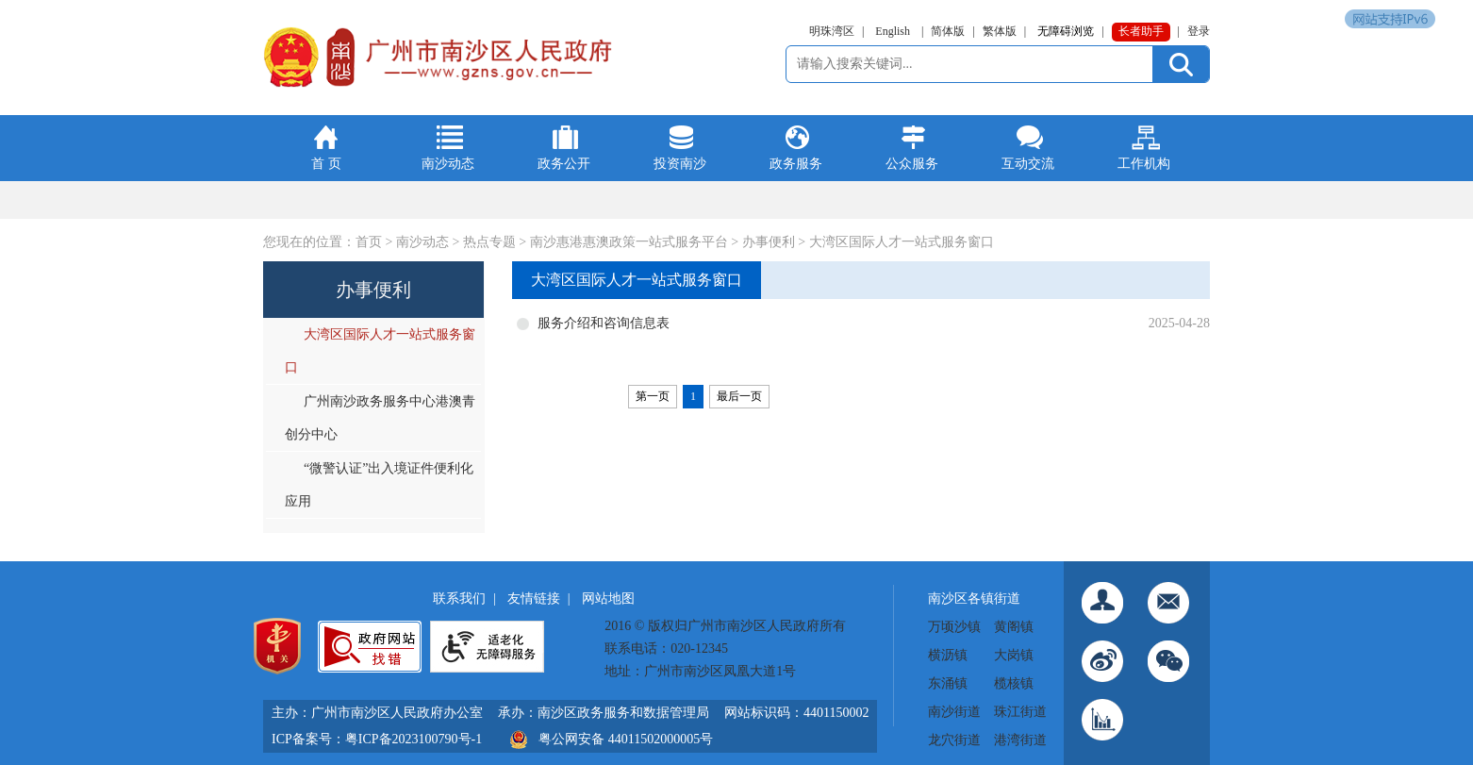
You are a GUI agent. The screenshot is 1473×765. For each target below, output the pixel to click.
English (892, 31)
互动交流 (1027, 164)
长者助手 (1141, 31)
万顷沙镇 (954, 627)
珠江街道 (1020, 712)
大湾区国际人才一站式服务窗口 (901, 242)
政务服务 (796, 164)
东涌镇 (948, 683)
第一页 (653, 396)
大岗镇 (1014, 655)
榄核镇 (1014, 683)
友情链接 (533, 598)
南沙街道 (954, 712)
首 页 (326, 164)
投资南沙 (680, 164)
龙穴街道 (954, 740)
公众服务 (911, 164)
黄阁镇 (1014, 627)
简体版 (948, 31)
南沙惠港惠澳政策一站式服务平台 (629, 242)
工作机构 (1143, 164)
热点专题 (489, 242)
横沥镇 (948, 655)
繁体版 (1000, 31)
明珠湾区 (831, 31)
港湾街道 (1020, 740)
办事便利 (768, 242)
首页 (369, 242)
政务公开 (564, 164)
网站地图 (608, 598)
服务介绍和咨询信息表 (604, 323)
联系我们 (459, 598)
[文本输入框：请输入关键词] (972, 64)
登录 (1198, 31)
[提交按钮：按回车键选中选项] (1181, 64)
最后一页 (739, 396)
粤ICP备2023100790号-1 (413, 739)
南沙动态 (448, 164)
